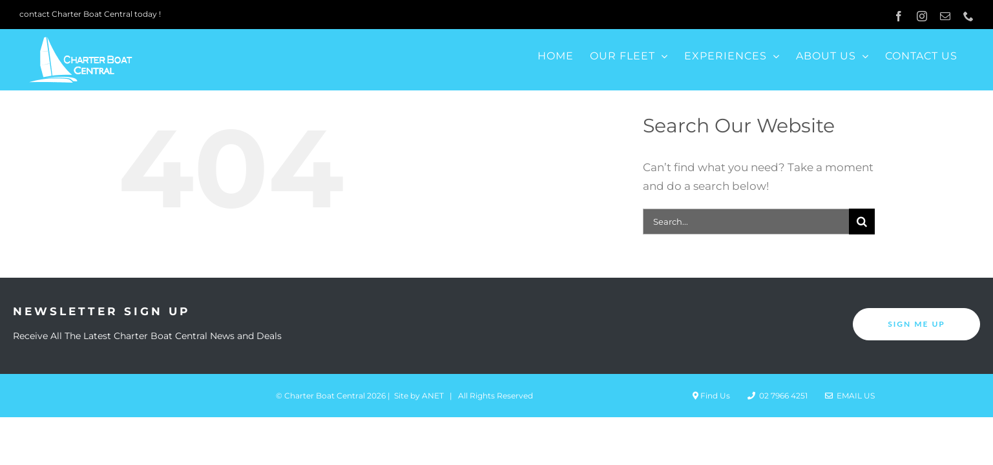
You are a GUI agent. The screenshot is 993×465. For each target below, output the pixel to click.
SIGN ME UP (916, 324)
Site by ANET (419, 395)
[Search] (862, 221)
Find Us (711, 395)
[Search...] (746, 221)
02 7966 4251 (777, 395)
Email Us (850, 395)
